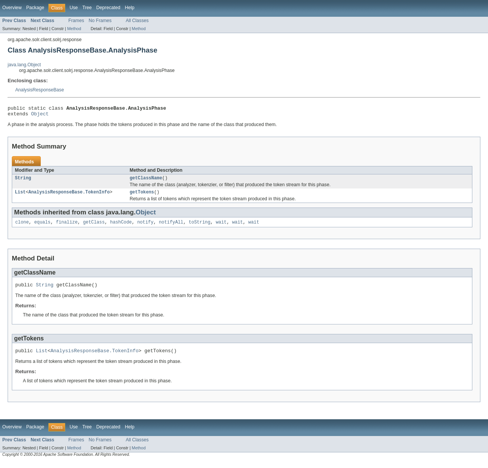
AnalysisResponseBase (39, 90)
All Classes (137, 20)
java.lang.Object (24, 64)
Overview (12, 7)
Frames (76, 20)
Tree (87, 7)
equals (42, 227)
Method (74, 28)
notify (145, 227)
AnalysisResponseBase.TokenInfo (69, 196)
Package (35, 7)
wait (221, 227)
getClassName (146, 181)
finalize (67, 227)
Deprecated (108, 7)
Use (73, 7)
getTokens (142, 196)
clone (22, 227)
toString (199, 227)
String (23, 181)
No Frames (100, 20)
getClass (94, 227)
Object (40, 115)
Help (129, 7)
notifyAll (171, 227)
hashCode (121, 227)
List (20, 196)
